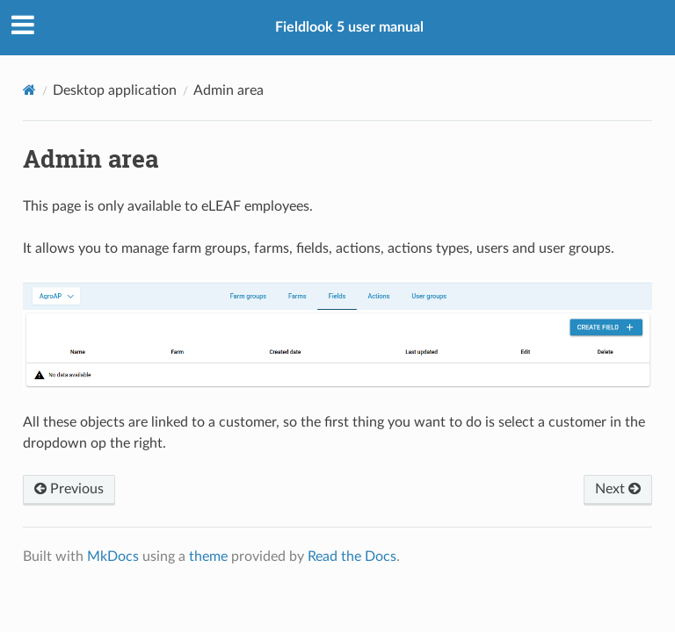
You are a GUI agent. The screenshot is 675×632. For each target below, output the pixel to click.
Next (618, 489)
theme (208, 556)
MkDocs (113, 556)
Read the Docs (352, 556)
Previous (69, 489)
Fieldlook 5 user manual (349, 27)
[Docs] (29, 90)
